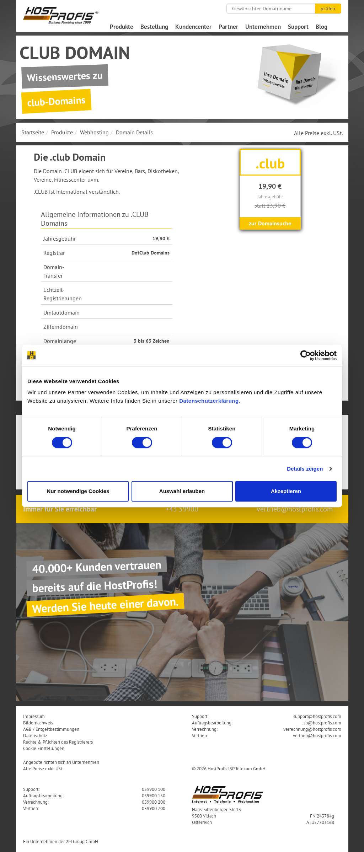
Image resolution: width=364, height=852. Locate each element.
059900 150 (153, 795)
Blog (321, 27)
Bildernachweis (38, 722)
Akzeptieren (286, 491)
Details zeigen (305, 469)
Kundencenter (193, 27)
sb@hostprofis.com (322, 722)
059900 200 (153, 802)
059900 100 (153, 789)
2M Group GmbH (82, 841)
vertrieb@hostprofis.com (295, 509)
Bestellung (154, 27)
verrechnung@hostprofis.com (312, 729)
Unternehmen (263, 27)
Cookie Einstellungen (43, 748)
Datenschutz (35, 735)
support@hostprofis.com (317, 716)
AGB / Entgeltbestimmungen (51, 729)
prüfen (328, 8)
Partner (228, 27)
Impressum (34, 716)
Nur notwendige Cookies (78, 491)
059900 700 (153, 808)
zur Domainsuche (270, 223)
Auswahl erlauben (182, 491)
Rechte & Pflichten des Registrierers (58, 742)
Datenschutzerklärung (209, 401)
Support (298, 27)
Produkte (121, 27)
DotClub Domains (151, 253)
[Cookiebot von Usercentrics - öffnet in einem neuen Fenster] (305, 355)
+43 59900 (182, 509)
